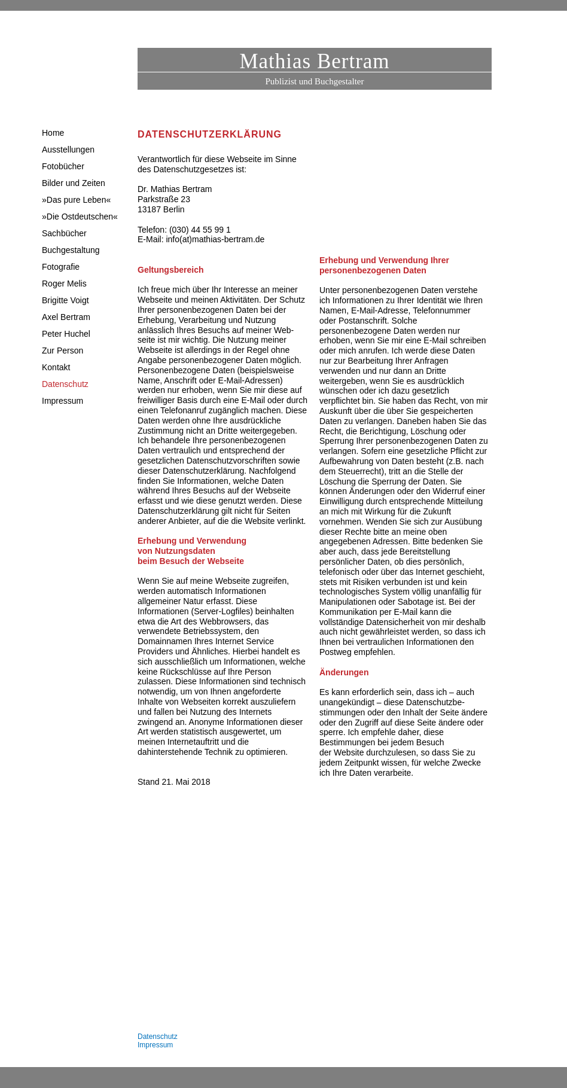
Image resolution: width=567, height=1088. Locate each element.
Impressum (155, 1045)
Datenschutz (158, 1036)
